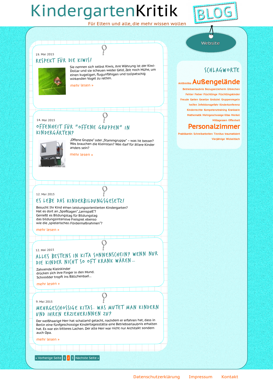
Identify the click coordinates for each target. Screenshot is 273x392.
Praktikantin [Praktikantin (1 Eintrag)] (185, 133)
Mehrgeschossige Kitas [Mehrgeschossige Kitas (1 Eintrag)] (216, 115)
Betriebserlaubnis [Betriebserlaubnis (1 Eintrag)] (193, 89)
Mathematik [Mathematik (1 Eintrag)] (194, 115)
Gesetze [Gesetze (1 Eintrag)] (204, 99)
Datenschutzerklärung (156, 376)
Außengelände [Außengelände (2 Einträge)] (216, 82)
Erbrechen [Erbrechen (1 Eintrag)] (233, 89)
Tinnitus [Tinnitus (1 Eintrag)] (219, 133)
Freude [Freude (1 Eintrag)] (184, 99)
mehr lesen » (81, 85)
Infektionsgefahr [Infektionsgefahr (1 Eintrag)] (208, 104)
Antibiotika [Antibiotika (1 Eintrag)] (184, 83)
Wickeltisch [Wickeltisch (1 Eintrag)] (233, 139)
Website (210, 43)
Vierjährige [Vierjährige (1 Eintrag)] (218, 139)
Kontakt (229, 376)
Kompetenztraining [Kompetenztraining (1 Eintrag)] (215, 109)
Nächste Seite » (87, 358)
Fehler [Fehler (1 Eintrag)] (189, 94)
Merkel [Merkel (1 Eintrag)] (235, 115)
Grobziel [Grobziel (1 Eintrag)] (215, 99)
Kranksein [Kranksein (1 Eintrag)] (234, 109)
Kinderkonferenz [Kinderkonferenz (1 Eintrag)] (229, 104)
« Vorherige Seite (48, 358)
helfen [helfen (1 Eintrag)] (193, 104)
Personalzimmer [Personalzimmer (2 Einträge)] (214, 126)
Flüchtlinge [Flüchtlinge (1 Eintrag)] (210, 94)
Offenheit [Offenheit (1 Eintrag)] (234, 120)
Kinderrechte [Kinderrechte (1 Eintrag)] (195, 109)
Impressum (200, 376)
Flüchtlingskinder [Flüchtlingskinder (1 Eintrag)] (229, 94)
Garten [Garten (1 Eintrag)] (194, 99)
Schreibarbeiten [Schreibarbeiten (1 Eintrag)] (203, 133)
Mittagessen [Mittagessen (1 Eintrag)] (219, 120)
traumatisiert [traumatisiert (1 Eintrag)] (232, 133)
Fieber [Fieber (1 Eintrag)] (198, 94)
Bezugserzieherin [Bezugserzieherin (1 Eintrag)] (215, 89)
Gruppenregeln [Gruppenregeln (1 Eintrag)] (230, 99)
